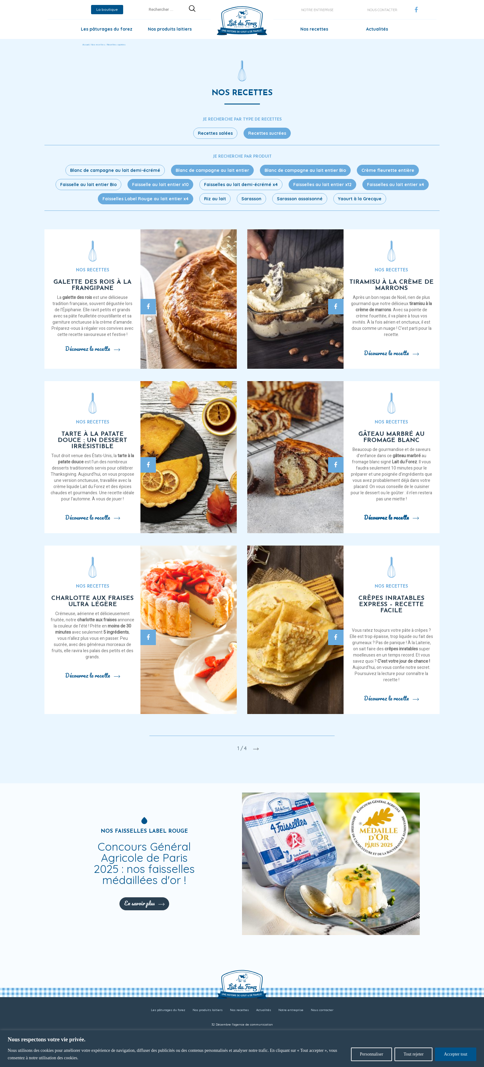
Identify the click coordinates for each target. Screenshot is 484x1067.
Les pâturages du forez (106, 29)
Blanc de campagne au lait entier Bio (305, 170)
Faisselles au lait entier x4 (395, 184)
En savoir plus (144, 903)
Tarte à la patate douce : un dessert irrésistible (92, 440)
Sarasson (251, 199)
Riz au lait (215, 199)
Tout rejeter (413, 1054)
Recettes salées (215, 133)
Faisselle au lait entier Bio (88, 184)
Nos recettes (314, 29)
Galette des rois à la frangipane (92, 285)
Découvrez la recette (92, 348)
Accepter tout (455, 1054)
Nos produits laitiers (170, 29)
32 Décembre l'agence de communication (242, 1024)
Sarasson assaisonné (300, 199)
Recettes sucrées (267, 133)
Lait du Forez (404, 462)
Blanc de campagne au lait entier (212, 170)
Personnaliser (371, 1054)
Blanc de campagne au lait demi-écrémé (115, 170)
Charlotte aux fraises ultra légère (92, 601)
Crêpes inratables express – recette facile (391, 604)
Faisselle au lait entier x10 (160, 184)
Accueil (85, 44)
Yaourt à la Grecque (360, 199)
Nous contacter (382, 10)
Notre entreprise (317, 10)
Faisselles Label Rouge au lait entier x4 (145, 199)
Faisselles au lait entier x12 (322, 184)
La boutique (107, 9)
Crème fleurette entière (387, 170)
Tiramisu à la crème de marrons (391, 285)
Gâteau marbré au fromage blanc (391, 437)
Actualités (377, 29)
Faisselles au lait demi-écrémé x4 (241, 184)
